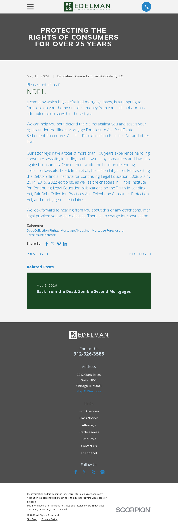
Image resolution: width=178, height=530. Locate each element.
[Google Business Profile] (102, 472)
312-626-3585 (89, 354)
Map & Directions (89, 391)
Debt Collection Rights (42, 230)
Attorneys (89, 425)
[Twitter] (84, 472)
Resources (89, 439)
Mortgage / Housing (74, 230)
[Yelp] (93, 472)
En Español (89, 453)
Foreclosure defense (41, 235)
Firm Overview (89, 411)
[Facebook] (75, 472)
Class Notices (88, 418)
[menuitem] (32, 519)
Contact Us (89, 446)
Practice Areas (89, 432)
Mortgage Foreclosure (108, 230)
